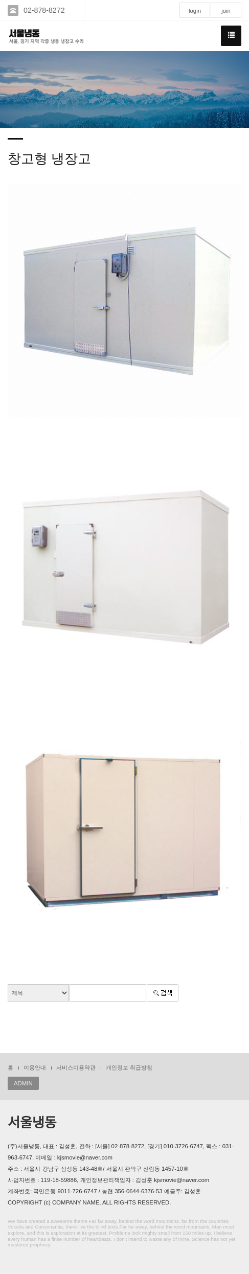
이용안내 (35, 1067)
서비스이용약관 (76, 1067)
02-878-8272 (44, 10)
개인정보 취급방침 (129, 1067)
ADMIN (23, 1083)
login (195, 11)
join (226, 11)
